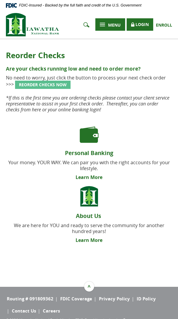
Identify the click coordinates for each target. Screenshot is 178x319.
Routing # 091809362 (30, 299)
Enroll (164, 25)
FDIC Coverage (76, 299)
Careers (51, 311)
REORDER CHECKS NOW (43, 84)
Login (140, 25)
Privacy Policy (114, 299)
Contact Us (24, 311)
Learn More (89, 177)
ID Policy (146, 299)
